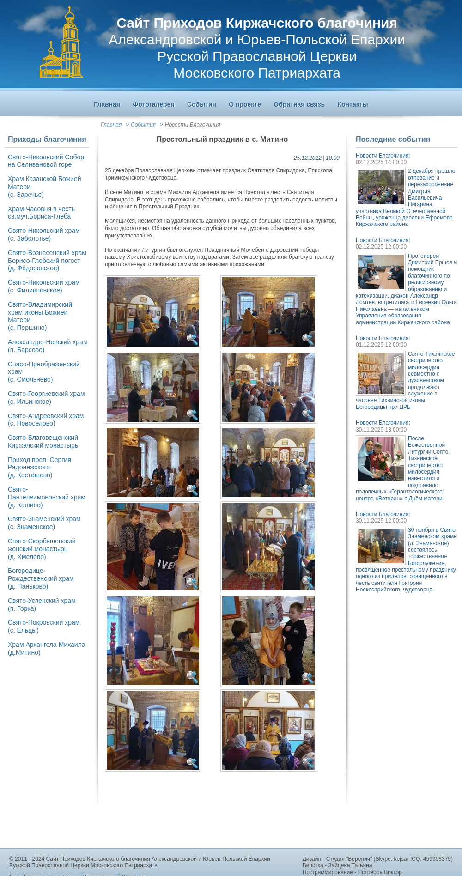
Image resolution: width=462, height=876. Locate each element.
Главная (111, 125)
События (143, 125)
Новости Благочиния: (383, 155)
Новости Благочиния (192, 125)
